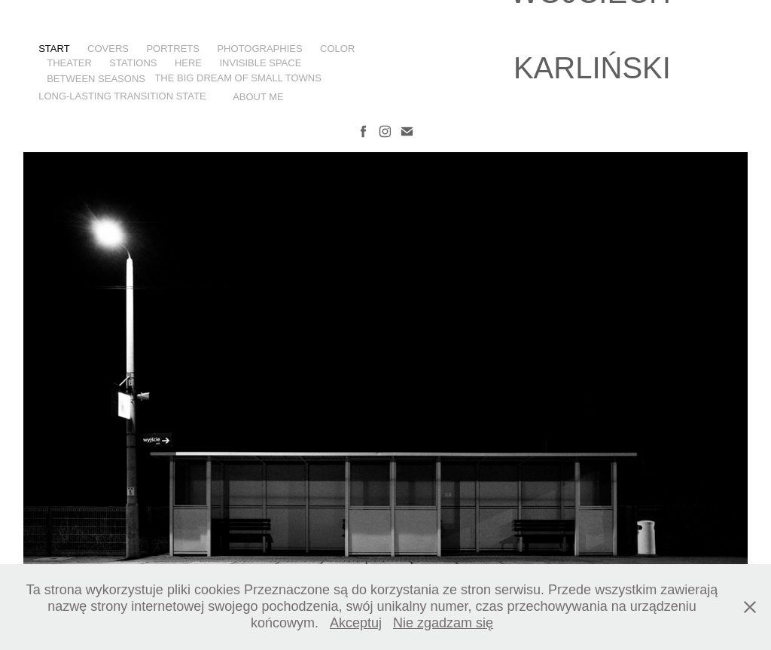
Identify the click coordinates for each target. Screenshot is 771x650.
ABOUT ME (258, 96)
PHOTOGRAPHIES (259, 48)
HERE (188, 63)
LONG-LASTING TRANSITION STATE (122, 96)
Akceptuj (356, 622)
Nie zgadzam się (443, 622)
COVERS (108, 48)
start (53, 48)
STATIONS (133, 63)
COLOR (337, 48)
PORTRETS (173, 48)
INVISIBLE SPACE (260, 63)
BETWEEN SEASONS (96, 78)
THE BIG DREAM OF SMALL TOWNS (238, 78)
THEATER (69, 63)
